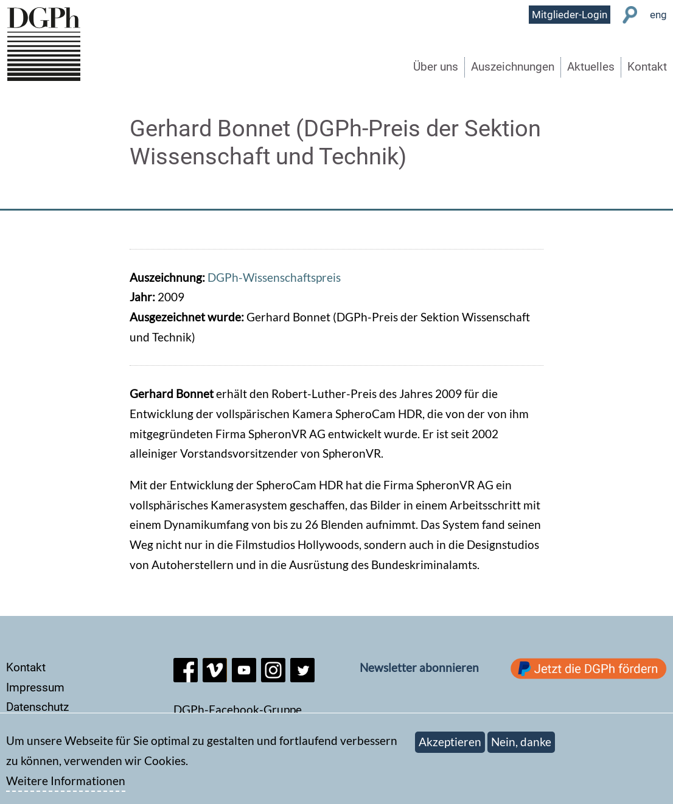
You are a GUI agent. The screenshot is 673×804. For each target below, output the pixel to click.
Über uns (435, 67)
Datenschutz (37, 707)
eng (658, 15)
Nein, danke (521, 748)
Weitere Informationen (65, 787)
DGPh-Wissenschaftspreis (274, 277)
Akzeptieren (450, 748)
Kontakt (647, 67)
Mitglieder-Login (569, 15)
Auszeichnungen (512, 67)
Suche (630, 15)
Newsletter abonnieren (419, 667)
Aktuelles (591, 67)
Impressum (35, 687)
